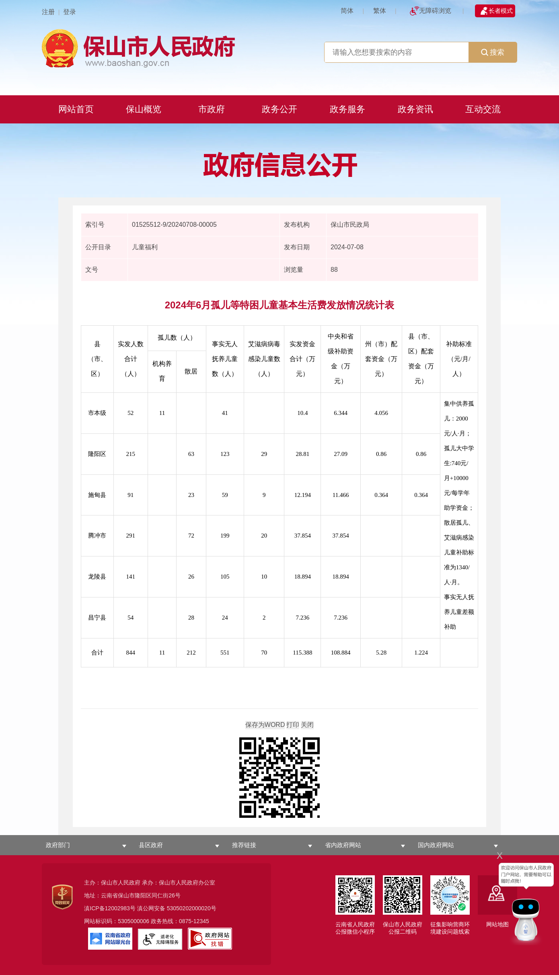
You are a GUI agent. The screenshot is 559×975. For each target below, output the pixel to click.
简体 (347, 10)
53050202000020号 (191, 908)
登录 (69, 11)
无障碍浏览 (435, 10)
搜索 (492, 52)
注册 (48, 11)
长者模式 (501, 10)
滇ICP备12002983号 (110, 908)
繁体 (379, 10)
